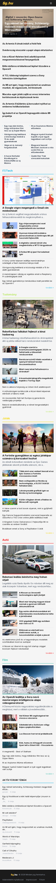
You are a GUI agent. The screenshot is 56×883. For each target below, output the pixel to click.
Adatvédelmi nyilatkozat (13, 880)
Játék (6, 418)
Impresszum (31, 880)
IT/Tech (7, 170)
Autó (5, 539)
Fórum (42, 880)
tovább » (50, 288)
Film (5, 659)
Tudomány (9, 294)
